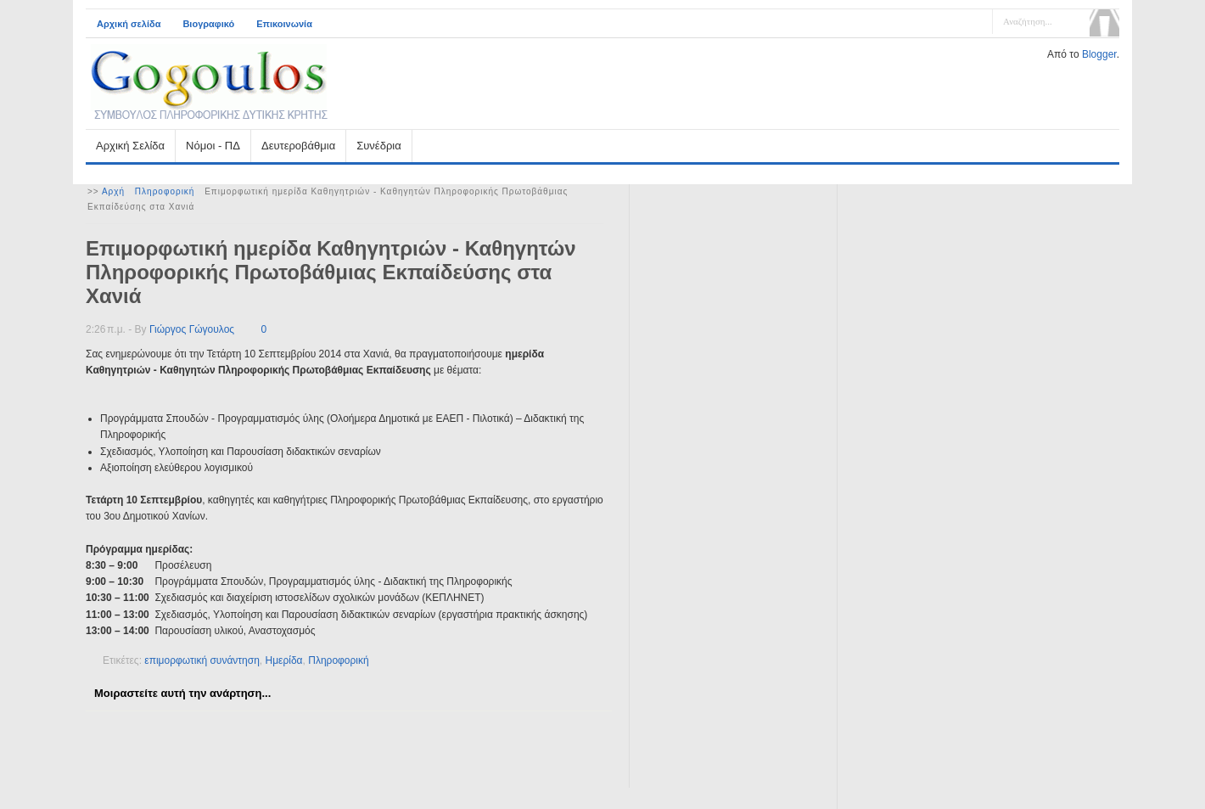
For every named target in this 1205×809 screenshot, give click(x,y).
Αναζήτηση (1104, 23)
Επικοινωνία (284, 24)
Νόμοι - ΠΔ (213, 145)
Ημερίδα (284, 660)
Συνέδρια (378, 145)
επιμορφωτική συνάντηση (202, 660)
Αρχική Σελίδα (130, 145)
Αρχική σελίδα (128, 24)
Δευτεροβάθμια (298, 145)
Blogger (1099, 54)
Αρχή (113, 191)
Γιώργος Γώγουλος (191, 329)
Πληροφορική (165, 191)
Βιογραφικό (208, 24)
